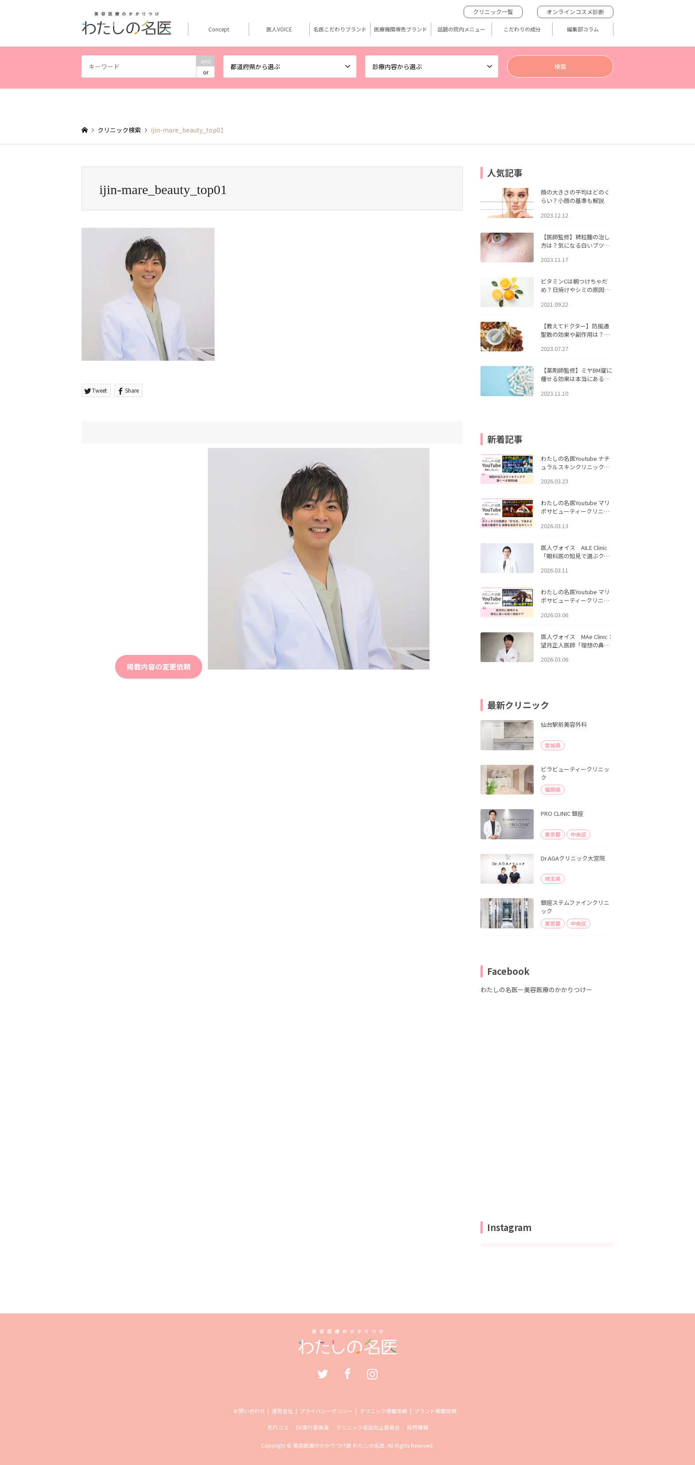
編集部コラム (583, 29)
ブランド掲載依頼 (435, 1410)
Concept (218, 29)
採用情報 (417, 1427)
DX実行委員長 (312, 1427)
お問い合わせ (249, 1410)
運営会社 (282, 1410)
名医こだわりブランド (340, 29)
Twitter (322, 1373)
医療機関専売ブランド (400, 29)
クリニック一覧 (493, 12)
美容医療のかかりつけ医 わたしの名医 (339, 1445)
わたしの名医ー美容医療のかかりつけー (536, 989)
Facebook (347, 1373)
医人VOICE (279, 29)
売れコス (278, 1427)
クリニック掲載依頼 (383, 1410)
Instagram (372, 1373)
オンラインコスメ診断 (575, 12)
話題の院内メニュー (461, 29)
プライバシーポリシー (326, 1410)
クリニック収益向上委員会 (368, 1427)
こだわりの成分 (522, 29)
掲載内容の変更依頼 (159, 666)
